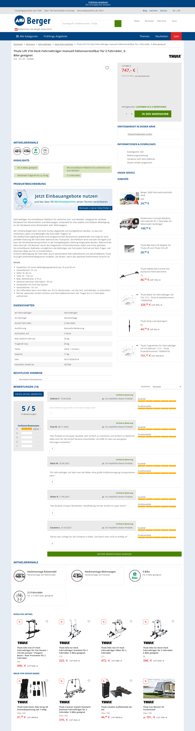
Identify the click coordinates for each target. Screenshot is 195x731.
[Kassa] (174, 23)
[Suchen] (118, 23)
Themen (145, 36)
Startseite (18, 44)
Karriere (153, 10)
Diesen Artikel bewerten (28, 394)
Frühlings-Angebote (98, 2)
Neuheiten (161, 36)
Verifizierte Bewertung (124, 395)
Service (163, 10)
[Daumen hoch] (51, 413)
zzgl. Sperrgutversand (142, 76)
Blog (145, 10)
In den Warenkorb (152, 114)
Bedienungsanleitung (137, 155)
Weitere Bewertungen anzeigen (114, 554)
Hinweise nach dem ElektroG (141, 159)
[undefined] (160, 198)
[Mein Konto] (161, 23)
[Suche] (88, 23)
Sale (176, 36)
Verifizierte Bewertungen (28, 425)
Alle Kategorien (29, 36)
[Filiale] (137, 23)
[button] (149, 198)
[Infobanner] (98, 3)
